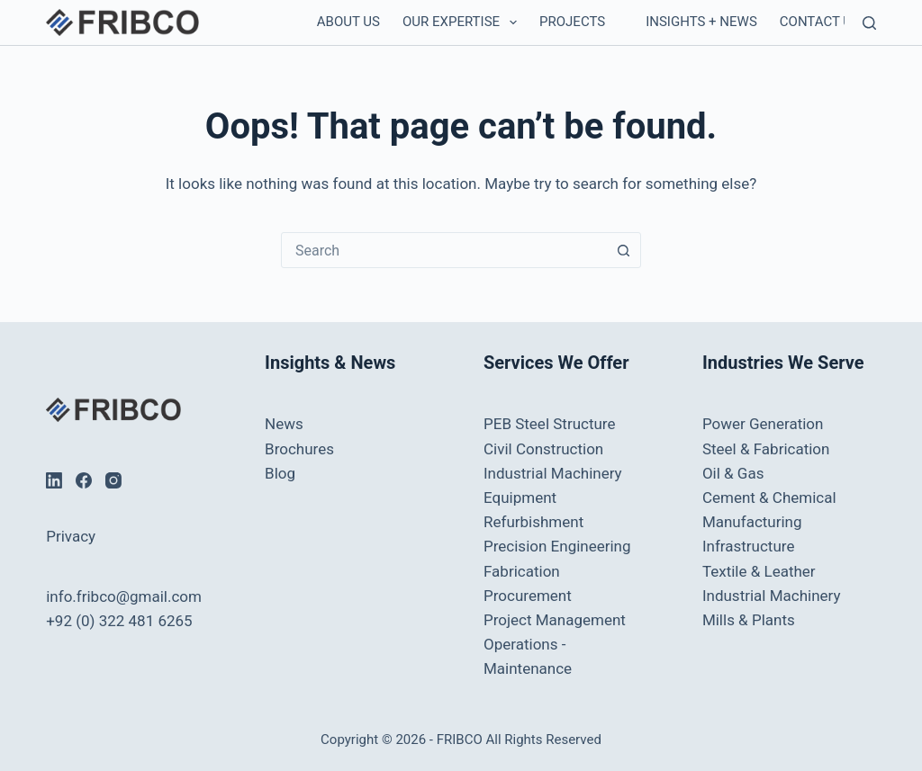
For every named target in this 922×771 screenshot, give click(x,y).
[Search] (869, 23)
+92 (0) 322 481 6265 (119, 621)
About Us (348, 21)
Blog (280, 473)
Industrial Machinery (553, 473)
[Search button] (623, 250)
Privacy (70, 536)
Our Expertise (463, 22)
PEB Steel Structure (549, 424)
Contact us (820, 21)
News (284, 424)
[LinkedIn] (54, 480)
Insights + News (701, 21)
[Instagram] (113, 480)
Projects (572, 21)
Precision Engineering (557, 546)
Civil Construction (543, 449)
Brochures (299, 449)
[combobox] (444, 250)
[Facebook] (84, 480)
